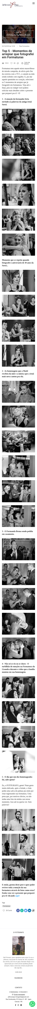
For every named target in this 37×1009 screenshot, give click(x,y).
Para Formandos (24, 46)
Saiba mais (18, 961)
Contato (18, 1001)
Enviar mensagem (19, 984)
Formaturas (6, 906)
